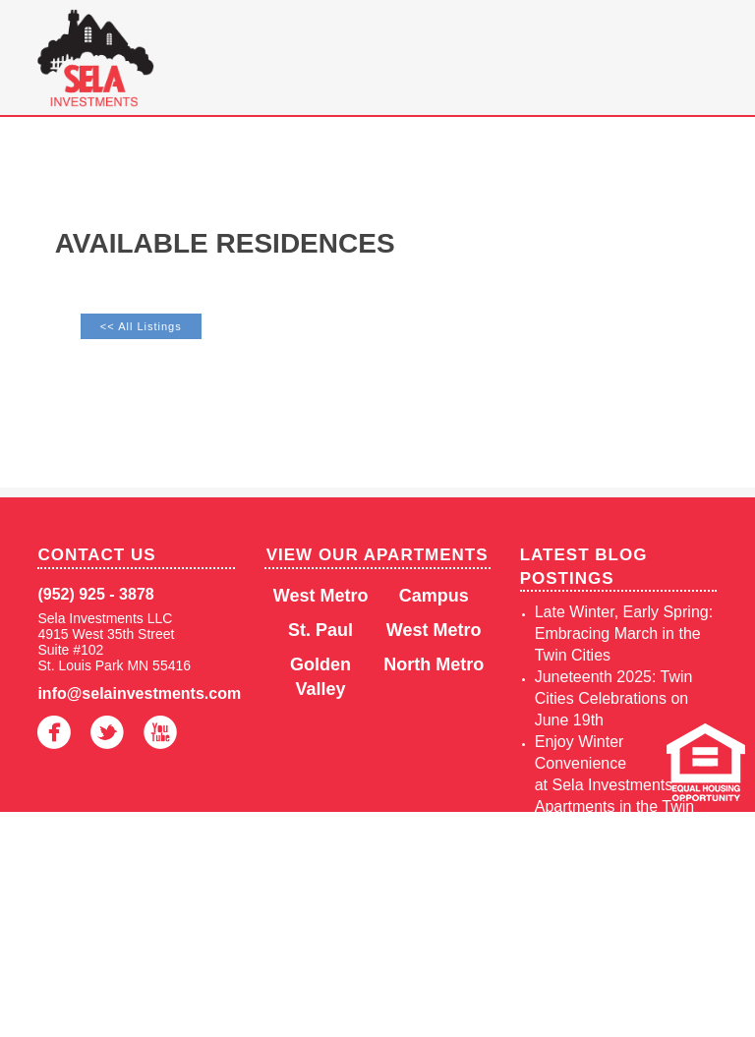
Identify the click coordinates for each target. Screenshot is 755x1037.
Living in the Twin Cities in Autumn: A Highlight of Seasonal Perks (625, 871)
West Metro (321, 595)
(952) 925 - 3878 (95, 594)
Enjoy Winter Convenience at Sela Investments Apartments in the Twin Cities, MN (614, 784)
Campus (434, 595)
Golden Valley (320, 677)
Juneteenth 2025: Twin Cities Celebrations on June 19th (614, 698)
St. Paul (320, 630)
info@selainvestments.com (135, 693)
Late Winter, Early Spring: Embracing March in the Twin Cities (624, 633)
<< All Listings (141, 326)
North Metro (433, 664)
